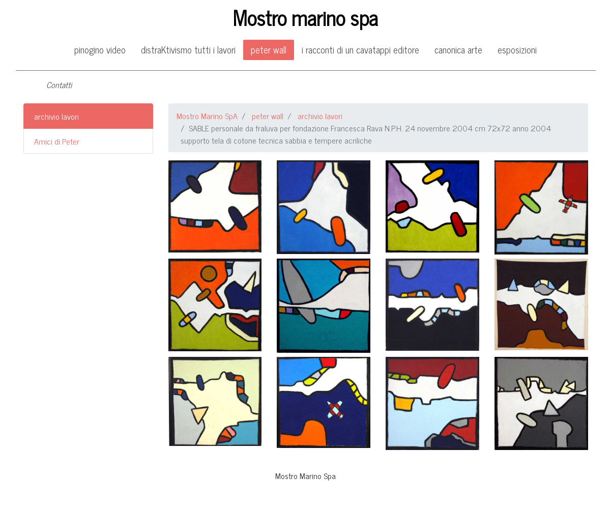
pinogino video (100, 49)
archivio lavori (56, 116)
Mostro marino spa (305, 17)
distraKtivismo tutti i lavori (188, 49)
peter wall (268, 49)
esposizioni (517, 49)
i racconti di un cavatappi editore (360, 49)
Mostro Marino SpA (207, 115)
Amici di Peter (56, 141)
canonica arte (458, 49)
